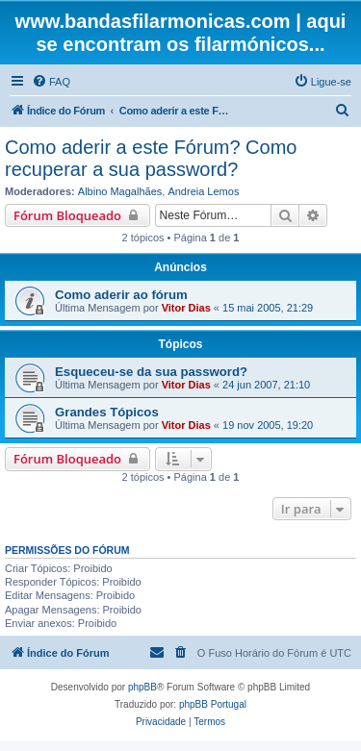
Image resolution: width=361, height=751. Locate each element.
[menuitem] (51, 81)
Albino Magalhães (120, 191)
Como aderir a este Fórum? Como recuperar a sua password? (151, 158)
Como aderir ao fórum (121, 295)
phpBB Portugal (212, 704)
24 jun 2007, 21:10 (266, 384)
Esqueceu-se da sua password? (151, 371)
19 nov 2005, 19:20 (267, 425)
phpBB (142, 687)
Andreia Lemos (203, 191)
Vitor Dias (186, 307)
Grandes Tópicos (107, 412)
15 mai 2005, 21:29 (267, 307)
